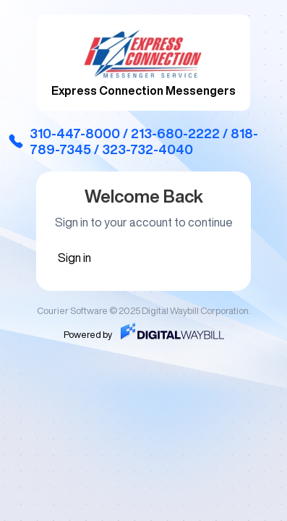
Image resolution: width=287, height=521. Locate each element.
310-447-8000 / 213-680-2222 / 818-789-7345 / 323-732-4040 (132, 141)
